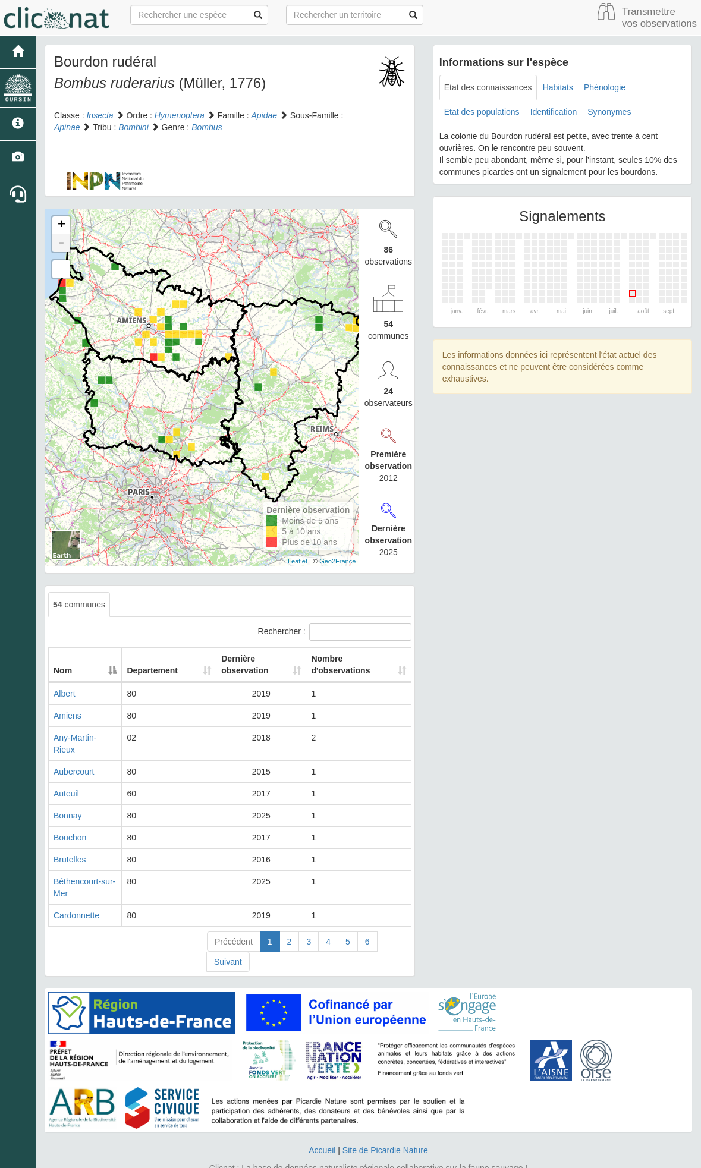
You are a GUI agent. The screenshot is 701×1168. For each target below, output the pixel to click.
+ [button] (61, 225)
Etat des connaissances (488, 87)
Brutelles (70, 847)
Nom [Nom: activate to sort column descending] (63, 670)
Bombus (206, 127)
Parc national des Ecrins (468, 1156)
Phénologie (604, 87)
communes (79, 604)
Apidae (264, 115)
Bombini (133, 127)
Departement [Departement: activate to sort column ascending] (169, 670)
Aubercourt (74, 759)
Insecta (99, 115)
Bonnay (67, 803)
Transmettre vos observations (659, 17)
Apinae (67, 127)
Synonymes (609, 112)
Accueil (322, 1126)
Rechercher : (334, 632)
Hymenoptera (180, 115)
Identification (553, 112)
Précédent (234, 918)
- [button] (61, 243)
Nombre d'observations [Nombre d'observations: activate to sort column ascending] (341, 664)
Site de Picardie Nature (385, 1126)
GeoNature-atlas (324, 1156)
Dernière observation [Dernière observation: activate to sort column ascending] (241, 664)
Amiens (67, 715)
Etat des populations (482, 112)
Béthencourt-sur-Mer (92, 869)
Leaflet (297, 561)
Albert (65, 693)
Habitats (558, 87)
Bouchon (70, 825)
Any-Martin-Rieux (86, 737)
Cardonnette (76, 891)
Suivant (228, 938)
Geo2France (337, 561)
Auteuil (66, 781)
